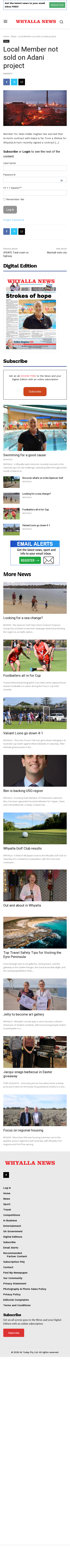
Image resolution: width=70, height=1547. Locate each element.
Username (9, 208)
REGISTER (57, 5)
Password (9, 219)
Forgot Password (13, 265)
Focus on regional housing (23, 1312)
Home (6, 36)
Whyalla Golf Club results (22, 986)
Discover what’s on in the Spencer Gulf (42, 571)
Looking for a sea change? (36, 586)
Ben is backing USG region (23, 928)
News (13, 36)
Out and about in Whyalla (22, 1087)
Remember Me (13, 244)
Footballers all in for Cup (35, 602)
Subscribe (35, 484)
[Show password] (62, 225)
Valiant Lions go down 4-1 (36, 618)
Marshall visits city (57, 345)
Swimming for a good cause (24, 548)
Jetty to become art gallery (23, 1196)
